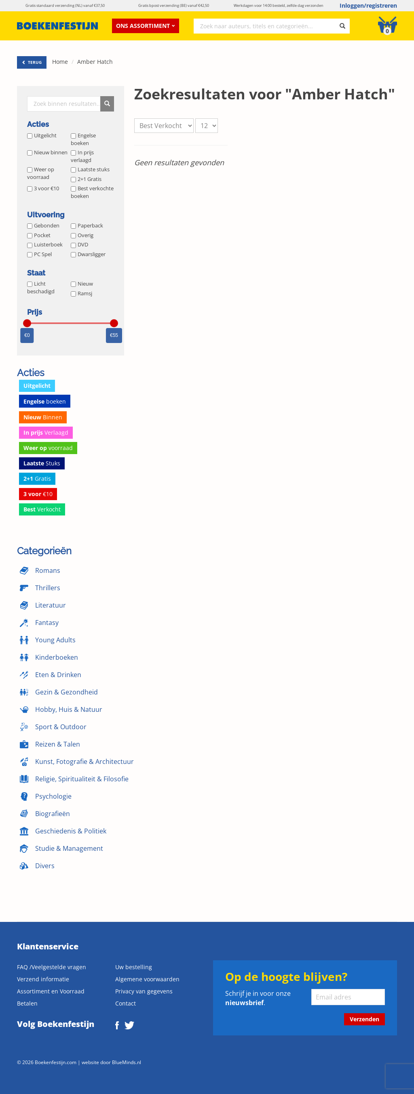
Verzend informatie (43, 979)
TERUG (32, 62)
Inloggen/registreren (368, 5)
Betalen (27, 1003)
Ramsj (81, 293)
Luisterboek (45, 244)
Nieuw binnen (47, 152)
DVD (79, 244)
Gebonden (43, 225)
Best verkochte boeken (92, 192)
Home (60, 61)
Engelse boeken (83, 139)
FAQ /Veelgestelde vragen (51, 967)
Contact (125, 1003)
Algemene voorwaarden (147, 979)
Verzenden (364, 1019)
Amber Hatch (95, 61)
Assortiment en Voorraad (50, 991)
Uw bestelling (133, 967)
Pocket (39, 235)
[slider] (27, 323)
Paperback (87, 225)
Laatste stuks (90, 169)
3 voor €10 (43, 188)
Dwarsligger (88, 254)
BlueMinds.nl (126, 1062)
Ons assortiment (145, 25)
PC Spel (39, 254)
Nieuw (82, 283)
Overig (82, 235)
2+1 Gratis (86, 179)
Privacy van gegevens (144, 991)
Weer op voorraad (40, 173)
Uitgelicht (42, 135)
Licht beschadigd (41, 287)
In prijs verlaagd (82, 156)
